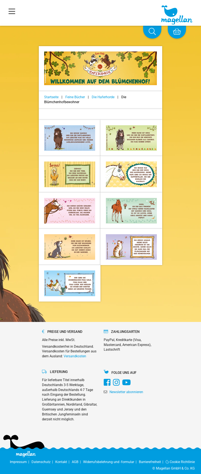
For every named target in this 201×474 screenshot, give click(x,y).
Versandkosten (75, 356)
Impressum (21, 462)
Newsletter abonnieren (126, 392)
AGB (77, 462)
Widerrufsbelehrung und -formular (111, 462)
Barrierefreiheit (152, 462)
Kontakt (63, 462)
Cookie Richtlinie (180, 462)
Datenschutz (43, 462)
